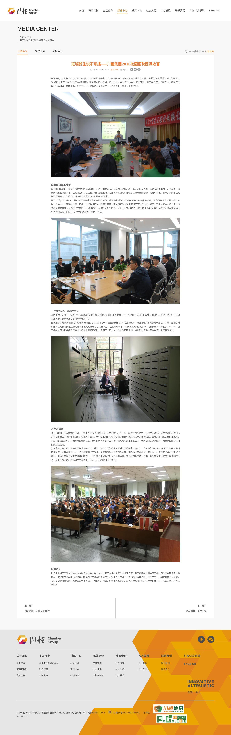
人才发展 (166, 10)
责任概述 (120, 663)
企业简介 (21, 663)
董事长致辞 (22, 669)
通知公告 (40, 51)
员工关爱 (120, 675)
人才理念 (142, 663)
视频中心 (57, 51)
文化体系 (97, 669)
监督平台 (165, 669)
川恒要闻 (22, 51)
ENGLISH (214, 10)
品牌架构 (97, 663)
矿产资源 (43, 669)
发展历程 (21, 675)
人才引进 (142, 669)
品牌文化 (137, 10)
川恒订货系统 (197, 10)
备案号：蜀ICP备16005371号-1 (90, 712)
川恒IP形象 (98, 675)
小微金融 (43, 675)
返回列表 (114, 69)
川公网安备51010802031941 (124, 712)
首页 (81, 10)
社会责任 (151, 10)
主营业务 (108, 10)
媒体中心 (122, 10)
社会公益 (120, 669)
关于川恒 (93, 10)
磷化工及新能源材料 (49, 663)
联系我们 (180, 10)
